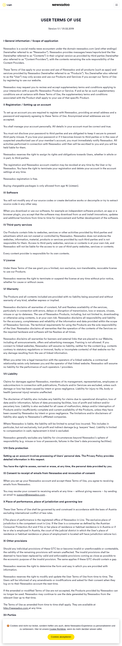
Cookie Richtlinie (57, 629)
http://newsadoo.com (16, 608)
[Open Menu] (116, 5)
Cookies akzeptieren (61, 637)
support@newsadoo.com (31, 494)
